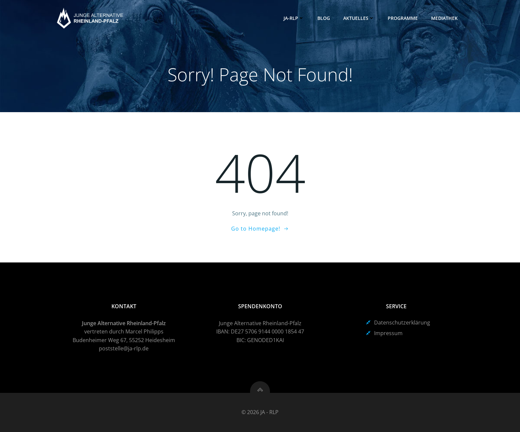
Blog (323, 18)
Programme (403, 18)
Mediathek (444, 18)
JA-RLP (294, 18)
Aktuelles (358, 18)
